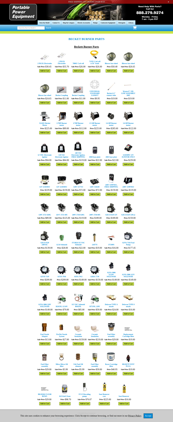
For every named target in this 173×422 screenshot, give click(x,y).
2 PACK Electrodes (45, 63)
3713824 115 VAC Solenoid (78, 244)
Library (131, 23)
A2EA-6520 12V (111, 215)
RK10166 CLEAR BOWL (45, 395)
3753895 (111, 245)
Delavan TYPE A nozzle (111, 305)
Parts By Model (44, 23)
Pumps (95, 23)
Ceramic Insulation (78, 335)
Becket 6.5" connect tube (111, 94)
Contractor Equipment (108, 23)
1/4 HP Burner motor (111, 124)
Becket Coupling (62, 95)
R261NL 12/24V (62, 306)
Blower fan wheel (111, 63)
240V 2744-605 (94, 215)
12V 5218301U (44, 187)
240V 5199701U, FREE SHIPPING (111, 186)
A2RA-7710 (94, 277)
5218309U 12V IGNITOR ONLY (128, 156)
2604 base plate (94, 157)
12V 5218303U (61, 187)
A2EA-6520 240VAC (44, 244)
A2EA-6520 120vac (128, 215)
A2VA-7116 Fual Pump (128, 244)
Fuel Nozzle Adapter (44, 335)
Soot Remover (124, 396)
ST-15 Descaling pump (84, 395)
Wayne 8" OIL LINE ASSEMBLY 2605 (128, 93)
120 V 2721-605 (61, 215)
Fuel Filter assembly (111, 335)
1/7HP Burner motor (62, 124)
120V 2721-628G (45, 215)
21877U (95, 245)
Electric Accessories (84, 23)
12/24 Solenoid (61, 245)
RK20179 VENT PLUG (128, 365)
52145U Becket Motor (44, 124)
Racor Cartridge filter (111, 365)
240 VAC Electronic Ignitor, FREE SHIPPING (78, 155)
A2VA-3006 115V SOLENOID (128, 276)
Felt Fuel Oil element (78, 365)
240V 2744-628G (78, 215)
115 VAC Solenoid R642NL (78, 305)
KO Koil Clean (64, 396)
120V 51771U (78, 187)
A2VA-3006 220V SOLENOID (44, 305)
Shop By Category (68, 23)
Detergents (121, 23)
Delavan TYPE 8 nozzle (128, 305)
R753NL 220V (94, 306)
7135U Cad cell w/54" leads (94, 62)
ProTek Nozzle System (61, 335)
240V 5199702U (128, 187)
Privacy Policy (134, 416)
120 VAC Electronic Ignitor (61, 156)
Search (48, 28)
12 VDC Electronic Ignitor (45, 156)
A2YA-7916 (62, 277)
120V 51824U (95, 187)
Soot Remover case (104, 395)
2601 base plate (111, 157)
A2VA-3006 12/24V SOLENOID (111, 275)
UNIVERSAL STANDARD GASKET (95, 93)
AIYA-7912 (78, 277)
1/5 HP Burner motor (94, 124)
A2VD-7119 (44, 277)
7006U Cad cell (78, 63)
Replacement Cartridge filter (128, 335)
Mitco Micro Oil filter (62, 365)
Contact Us (56, 23)
